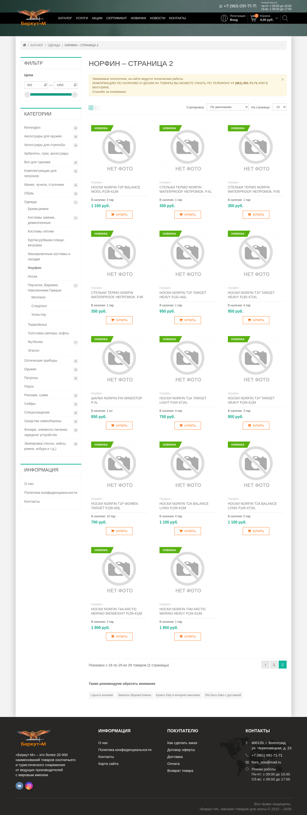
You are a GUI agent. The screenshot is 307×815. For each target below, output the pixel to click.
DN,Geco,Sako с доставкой (223, 695)
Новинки (138, 18)
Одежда (30, 202)
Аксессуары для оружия (43, 136)
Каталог (65, 18)
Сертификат (116, 18)
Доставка (175, 757)
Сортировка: (195, 107)
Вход (234, 20)
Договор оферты (181, 750)
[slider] (27, 94)
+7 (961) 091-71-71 (240, 6)
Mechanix (38, 297)
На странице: (260, 107)
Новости (157, 18)
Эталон (33, 350)
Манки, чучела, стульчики (44, 184)
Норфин (34, 268)
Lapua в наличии (102, 695)
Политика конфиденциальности (50, 492)
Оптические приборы (40, 360)
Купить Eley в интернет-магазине (178, 695)
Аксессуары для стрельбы (44, 145)
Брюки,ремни (38, 209)
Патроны (31, 378)
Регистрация (237, 15)
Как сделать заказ (182, 743)
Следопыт (39, 306)
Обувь (29, 193)
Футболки (35, 342)
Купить (119, 214)
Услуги (82, 18)
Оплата (173, 764)
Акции (97, 18)
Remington (32, 127)
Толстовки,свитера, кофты (48, 333)
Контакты (177, 18)
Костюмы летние (41, 231)
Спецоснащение (37, 412)
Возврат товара (180, 770)
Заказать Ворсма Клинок (134, 695)
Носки (32, 276)
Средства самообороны (42, 421)
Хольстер (38, 314)
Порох (29, 386)
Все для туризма (37, 162)
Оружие (30, 369)
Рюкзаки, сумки (36, 395)
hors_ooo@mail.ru (266, 762)
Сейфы (29, 404)
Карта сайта (108, 764)
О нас (29, 484)
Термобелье (37, 324)
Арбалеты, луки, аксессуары (46, 153)
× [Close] (282, 79)
